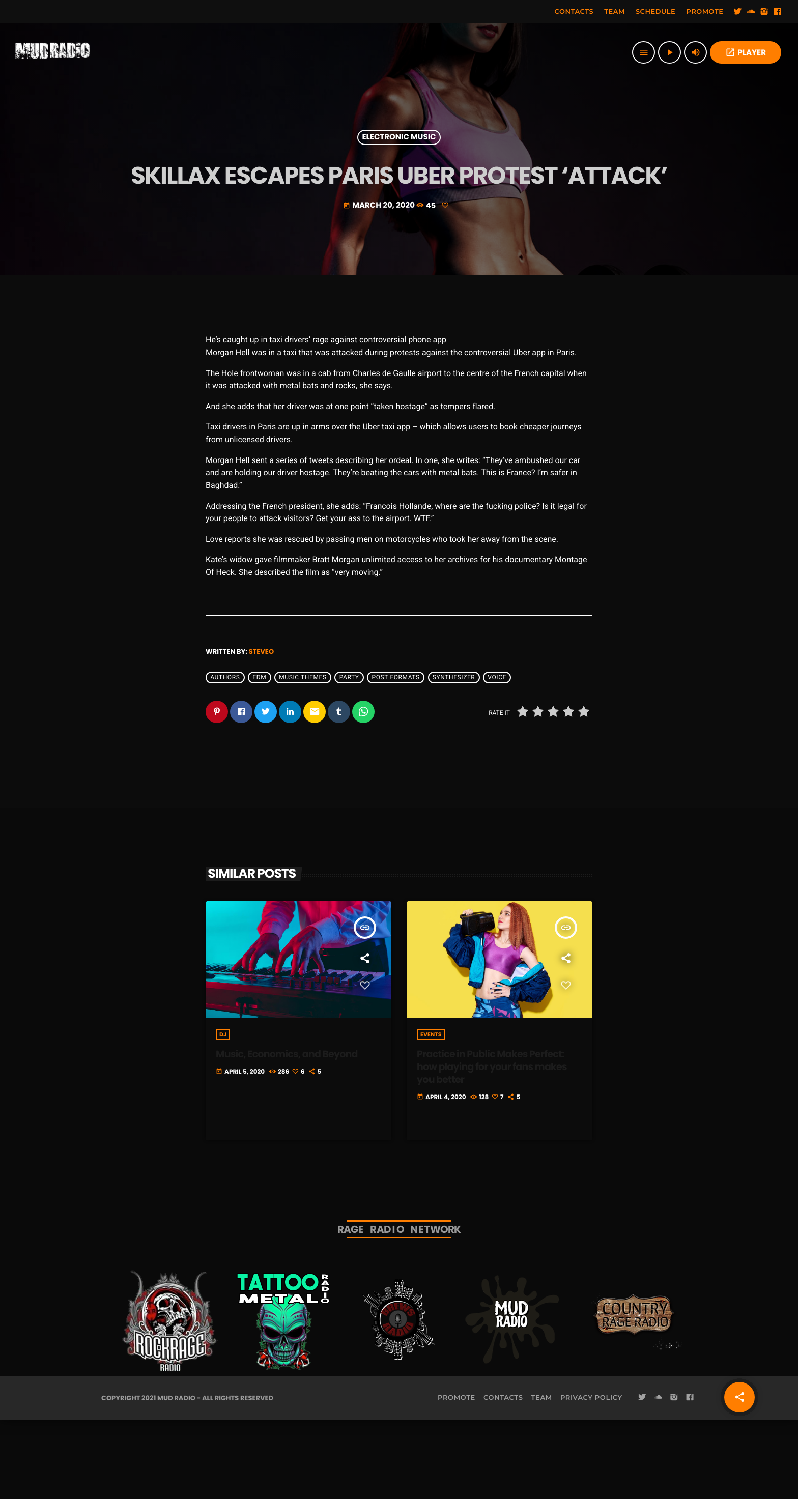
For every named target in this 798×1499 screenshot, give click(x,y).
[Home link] (53, 52)
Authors (225, 756)
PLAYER (745, 52)
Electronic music (399, 171)
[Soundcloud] (751, 11)
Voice (497, 756)
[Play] (669, 52)
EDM (259, 756)
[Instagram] (764, 11)
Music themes (302, 756)
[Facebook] (778, 11)
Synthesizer (454, 756)
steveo (261, 730)
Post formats (396, 756)
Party (349, 756)
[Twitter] (738, 11)
